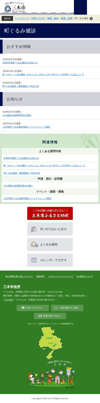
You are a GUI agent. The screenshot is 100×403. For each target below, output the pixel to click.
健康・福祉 (53, 18)
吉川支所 (9, 300)
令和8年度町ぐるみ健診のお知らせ (20, 63)
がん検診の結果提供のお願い (17, 115)
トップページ (22, 18)
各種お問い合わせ (51, 316)
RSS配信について (85, 276)
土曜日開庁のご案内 (69, 308)
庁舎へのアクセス (34, 308)
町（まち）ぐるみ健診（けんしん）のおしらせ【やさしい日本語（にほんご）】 (43, 74)
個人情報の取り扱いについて (19, 276)
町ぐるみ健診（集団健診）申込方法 (20, 86)
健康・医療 (66, 18)
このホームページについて (60, 276)
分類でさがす (38, 18)
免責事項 (40, 276)
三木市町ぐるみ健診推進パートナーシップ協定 (26, 127)
